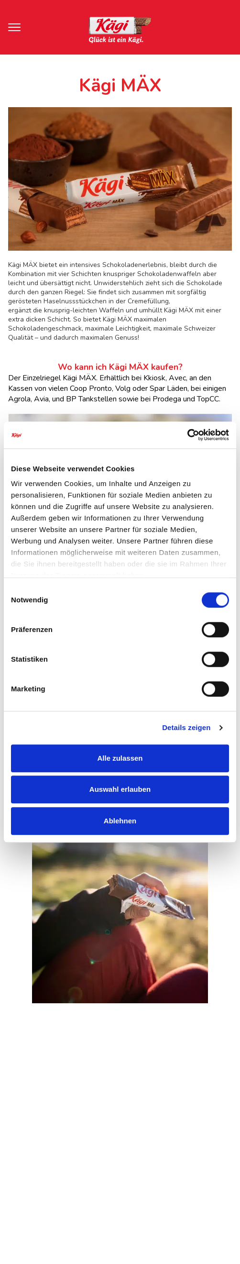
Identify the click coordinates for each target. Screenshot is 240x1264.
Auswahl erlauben (120, 789)
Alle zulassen (119, 758)
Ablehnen (120, 821)
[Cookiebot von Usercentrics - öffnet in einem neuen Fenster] (187, 435)
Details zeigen (186, 727)
